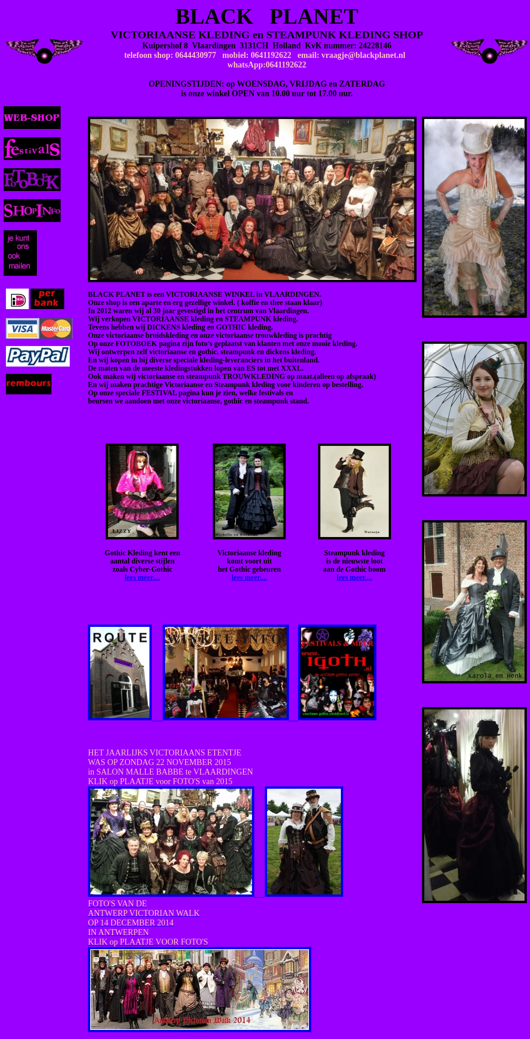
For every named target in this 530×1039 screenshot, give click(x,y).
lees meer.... (142, 577)
